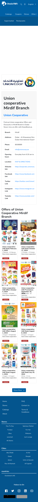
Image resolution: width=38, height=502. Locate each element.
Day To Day (10, 426)
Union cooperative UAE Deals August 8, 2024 (27, 331)
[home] (18, 4)
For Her (28, 430)
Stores (4, 405)
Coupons (18, 14)
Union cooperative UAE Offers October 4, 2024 (9, 290)
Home (4, 401)
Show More (19, 390)
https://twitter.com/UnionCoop (26, 181)
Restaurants (20, 21)
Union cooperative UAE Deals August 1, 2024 (8, 372)
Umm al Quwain (28, 460)
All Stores (10, 441)
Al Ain (28, 453)
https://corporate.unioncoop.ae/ (26, 167)
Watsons (28, 433)
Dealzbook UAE (10, 476)
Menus (26, 14)
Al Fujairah (28, 464)
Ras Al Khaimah (10, 464)
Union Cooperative (16, 115)
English (31, 4)
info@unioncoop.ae (22, 149)
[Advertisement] (19, 45)
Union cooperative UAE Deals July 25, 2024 (28, 372)
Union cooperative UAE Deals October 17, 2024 (28, 248)
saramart (10, 437)
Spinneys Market (28, 426)
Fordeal (9, 430)
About (4, 414)
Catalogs (8, 14)
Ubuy (10, 433)
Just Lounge (28, 437)
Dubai (10, 456)
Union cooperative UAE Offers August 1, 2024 (9, 331)
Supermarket (9, 21)
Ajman (10, 460)
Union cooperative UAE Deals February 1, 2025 (9, 248)
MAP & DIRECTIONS (22, 162)
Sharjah (28, 456)
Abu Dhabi (9, 453)
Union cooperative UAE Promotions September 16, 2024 (27, 290)
